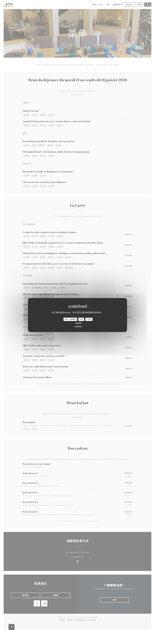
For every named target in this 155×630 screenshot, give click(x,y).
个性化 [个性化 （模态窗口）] (89, 319)
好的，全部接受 (70, 319)
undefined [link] (77, 326)
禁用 (81, 319)
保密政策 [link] (78, 323)
